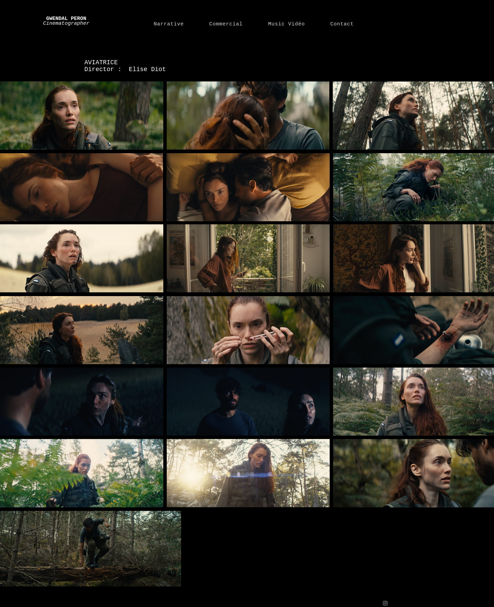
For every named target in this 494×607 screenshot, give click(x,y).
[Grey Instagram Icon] (385, 603)
